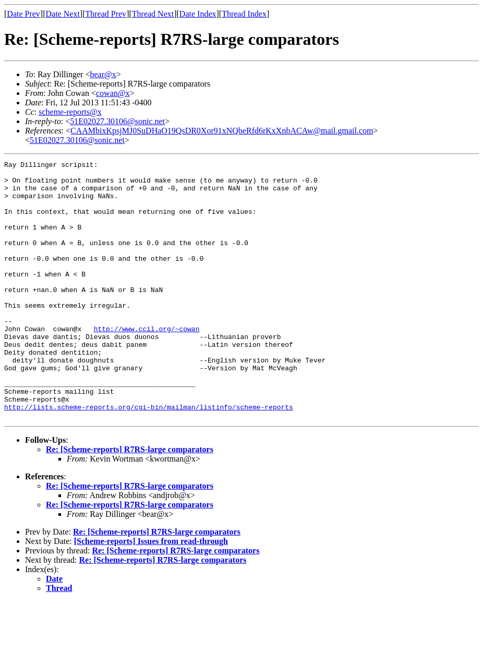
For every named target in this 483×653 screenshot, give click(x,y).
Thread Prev (105, 13)
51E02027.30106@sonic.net (117, 121)
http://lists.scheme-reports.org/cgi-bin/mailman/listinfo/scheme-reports (148, 457)
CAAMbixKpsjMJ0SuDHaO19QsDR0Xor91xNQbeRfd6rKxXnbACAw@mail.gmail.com (221, 130)
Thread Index (244, 13)
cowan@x (113, 93)
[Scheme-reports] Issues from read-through (151, 592)
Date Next (63, 13)
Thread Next (153, 13)
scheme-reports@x (70, 111)
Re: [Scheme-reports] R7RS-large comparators (129, 501)
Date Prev (23, 13)
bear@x (103, 74)
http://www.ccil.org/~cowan (147, 363)
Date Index (197, 13)
